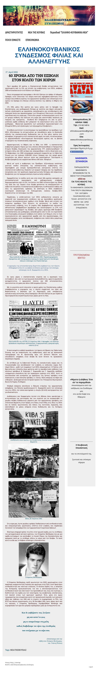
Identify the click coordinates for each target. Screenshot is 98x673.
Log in (91, 667)
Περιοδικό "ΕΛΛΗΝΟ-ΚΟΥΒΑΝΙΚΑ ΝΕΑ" (69, 32)
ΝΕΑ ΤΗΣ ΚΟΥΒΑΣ (36, 32)
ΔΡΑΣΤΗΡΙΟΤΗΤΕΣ (14, 32)
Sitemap (17, 662)
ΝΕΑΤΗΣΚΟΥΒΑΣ (18, 650)
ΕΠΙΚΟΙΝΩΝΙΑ (32, 39)
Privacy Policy (9, 662)
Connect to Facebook (77, 151)
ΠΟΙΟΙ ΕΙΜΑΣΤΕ (12, 39)
